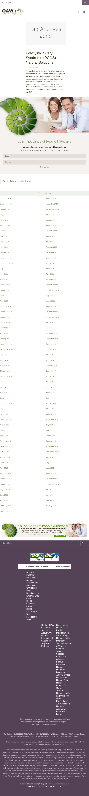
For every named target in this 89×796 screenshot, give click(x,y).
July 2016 (3, 409)
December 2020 (52, 285)
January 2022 (5, 252)
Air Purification (63, 704)
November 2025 (52, 204)
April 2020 (4, 301)
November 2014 (52, 446)
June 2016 (50, 409)
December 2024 (6, 231)
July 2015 (49, 425)
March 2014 (50, 468)
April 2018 (50, 360)
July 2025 (3, 215)
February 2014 (5, 473)
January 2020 (51, 306)
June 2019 (4, 328)
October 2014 (5, 452)
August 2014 (5, 457)
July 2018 (3, 355)
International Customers (47, 639)
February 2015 (5, 441)
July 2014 (49, 457)
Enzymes (60, 664)
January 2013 (51, 506)
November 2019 (52, 312)
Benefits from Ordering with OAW (32, 596)
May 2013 (50, 495)
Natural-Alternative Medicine (61, 709)
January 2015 (51, 441)
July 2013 (49, 490)
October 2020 (5, 290)
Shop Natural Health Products (62, 627)
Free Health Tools (31, 618)
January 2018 (5, 371)
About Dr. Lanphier (30, 573)
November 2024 (52, 231)
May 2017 (4, 387)
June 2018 (50, 355)
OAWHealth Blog (31, 589)
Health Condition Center (30, 604)
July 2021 (3, 269)
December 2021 (52, 252)
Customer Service (45, 628)
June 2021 (50, 269)
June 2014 (4, 463)
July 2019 (49, 322)
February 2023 (5, 242)
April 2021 (50, 274)
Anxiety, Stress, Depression (63, 676)
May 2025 (4, 220)
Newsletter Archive (31, 578)
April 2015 (4, 436)
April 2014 (4, 468)
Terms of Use (55, 786)
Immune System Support (60, 651)
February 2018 (51, 366)
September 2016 (6, 403)
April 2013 (4, 500)
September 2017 (6, 376)
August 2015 (5, 425)
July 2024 (3, 236)
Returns (45, 635)
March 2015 (50, 436)
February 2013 (5, 506)
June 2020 (4, 296)
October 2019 (5, 317)
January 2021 (5, 285)
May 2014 (50, 463)
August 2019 (5, 322)
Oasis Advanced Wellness (17, 181)
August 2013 (5, 490)
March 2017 (4, 393)
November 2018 (6, 344)
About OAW (46, 633)
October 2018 (51, 344)
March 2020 (50, 301)
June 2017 (50, 382)
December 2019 (6, 312)
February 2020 (5, 306)
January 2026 (51, 198)
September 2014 (52, 452)
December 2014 (6, 446)
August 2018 (51, 349)
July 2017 (3, 382)
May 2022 (4, 247)
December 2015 (6, 419)
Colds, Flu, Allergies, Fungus (61, 659)
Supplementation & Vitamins (63, 644)
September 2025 (52, 209)
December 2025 (6, 204)
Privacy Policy (43, 786)
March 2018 (4, 366)
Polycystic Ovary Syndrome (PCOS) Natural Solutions (41, 57)
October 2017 (51, 371)
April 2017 (50, 387)
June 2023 (50, 236)
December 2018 (52, 339)
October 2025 (5, 209)
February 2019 (51, 333)
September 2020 (52, 290)
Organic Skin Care (62, 686)
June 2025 (50, 215)
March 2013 (50, 500)
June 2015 (4, 430)
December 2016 (6, 398)
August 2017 (51, 376)
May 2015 (50, 430)
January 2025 (51, 225)
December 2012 (6, 511)
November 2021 (6, 258)
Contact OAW (47, 625)
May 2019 (50, 328)
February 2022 (51, 247)
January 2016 (51, 414)
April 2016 (4, 414)
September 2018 (6, 349)
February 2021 (51, 279)
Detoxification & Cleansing (62, 634)
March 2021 (4, 279)
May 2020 (50, 296)
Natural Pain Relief (62, 681)
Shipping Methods (45, 644)
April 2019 (4, 333)
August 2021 (51, 263)
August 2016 (51, 403)
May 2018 (4, 360)
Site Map (31, 786)
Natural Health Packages (63, 639)
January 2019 (5, 339)
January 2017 (51, 393)
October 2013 (5, 484)
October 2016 (51, 398)
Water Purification (61, 699)
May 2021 (4, 274)
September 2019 (52, 317)
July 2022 (49, 242)
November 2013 (52, 479)
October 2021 (51, 258)
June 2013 (4, 495)
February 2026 (5, 198)
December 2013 (6, 479)
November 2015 (52, 419)
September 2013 (52, 484)
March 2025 (50, 220)
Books (59, 714)
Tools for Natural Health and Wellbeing (63, 693)
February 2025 (5, 225)
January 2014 (51, 473)
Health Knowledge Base (31, 611)
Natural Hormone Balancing (60, 669)
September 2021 (6, 263)
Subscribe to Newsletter (32, 584)
